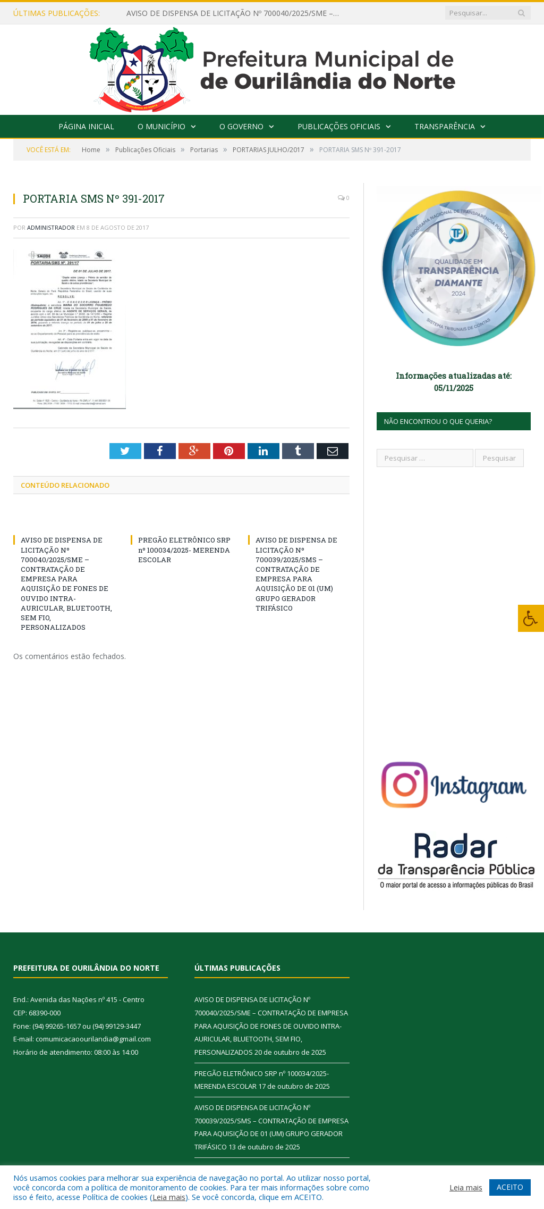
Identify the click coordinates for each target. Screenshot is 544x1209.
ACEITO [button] (510, 1187)
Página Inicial (86, 126)
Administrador (51, 227)
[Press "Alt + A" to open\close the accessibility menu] (531, 618)
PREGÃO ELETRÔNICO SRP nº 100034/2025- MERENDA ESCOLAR (184, 549)
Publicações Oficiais (339, 126)
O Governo (241, 126)
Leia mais (168, 1196)
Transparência (444, 126)
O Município (161, 126)
